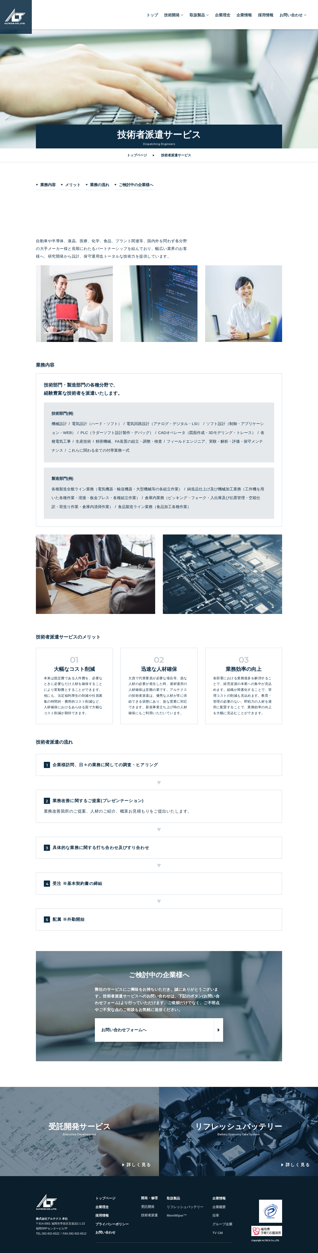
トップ (152, 12)
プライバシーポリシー (112, 1224)
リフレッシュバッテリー (185, 1207)
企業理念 (222, 12)
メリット (73, 185)
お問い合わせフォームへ (123, 1030)
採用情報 (265, 12)
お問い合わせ (291, 12)
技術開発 (172, 12)
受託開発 (147, 1207)
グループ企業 (222, 1224)
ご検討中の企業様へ (136, 185)
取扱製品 (197, 12)
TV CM (217, 1233)
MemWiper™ (177, 1215)
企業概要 (219, 1207)
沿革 (215, 1215)
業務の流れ (99, 185)
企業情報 (244, 12)
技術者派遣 (149, 1215)
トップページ (137, 155)
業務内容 (48, 185)
